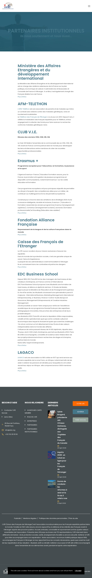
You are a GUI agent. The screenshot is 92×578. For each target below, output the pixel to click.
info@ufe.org (10, 430)
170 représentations (64, 532)
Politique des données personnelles (53, 518)
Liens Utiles (8, 417)
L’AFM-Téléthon (24, 109)
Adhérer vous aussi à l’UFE (60, 543)
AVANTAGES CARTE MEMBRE (33, 411)
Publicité (17, 518)
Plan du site (73, 518)
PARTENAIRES (32, 425)
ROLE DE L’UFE (32, 417)
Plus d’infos (22, 97)
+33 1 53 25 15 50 (11, 434)
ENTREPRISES (32, 421)
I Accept (78, 571)
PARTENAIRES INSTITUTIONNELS (31, 430)
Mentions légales (30, 518)
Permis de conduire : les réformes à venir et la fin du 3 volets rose (62, 490)
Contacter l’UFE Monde (9, 411)
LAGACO (21, 357)
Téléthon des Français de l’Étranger (33, 117)
